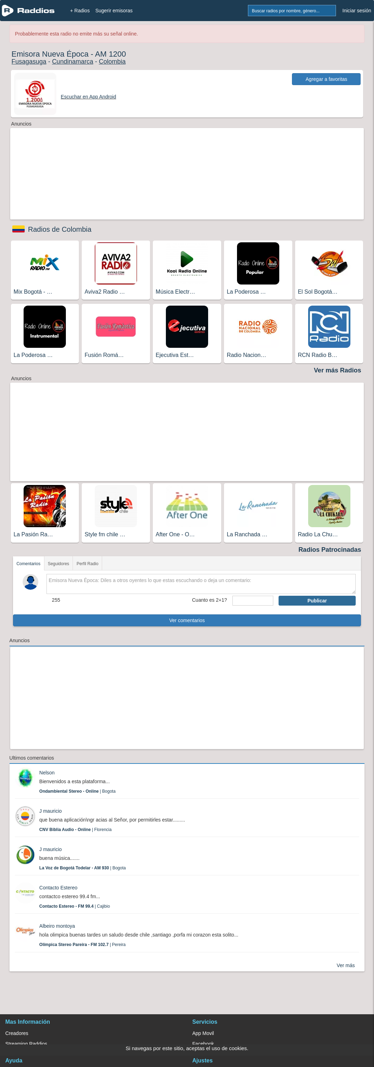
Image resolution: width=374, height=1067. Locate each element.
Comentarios (28, 563)
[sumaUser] (252, 601)
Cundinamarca (72, 61)
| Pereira (82, 944)
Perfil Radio (87, 563)
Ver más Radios (337, 370)
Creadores (16, 1033)
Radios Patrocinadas (329, 549)
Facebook (203, 1044)
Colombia (112, 61)
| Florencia (75, 829)
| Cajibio (74, 906)
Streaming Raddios (26, 1044)
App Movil (203, 1033)
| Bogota (77, 791)
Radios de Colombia (60, 229)
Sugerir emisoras (114, 10)
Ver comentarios (187, 620)
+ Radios (80, 10)
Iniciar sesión (356, 10)
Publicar (317, 600)
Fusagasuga (29, 61)
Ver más (346, 965)
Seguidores (58, 563)
